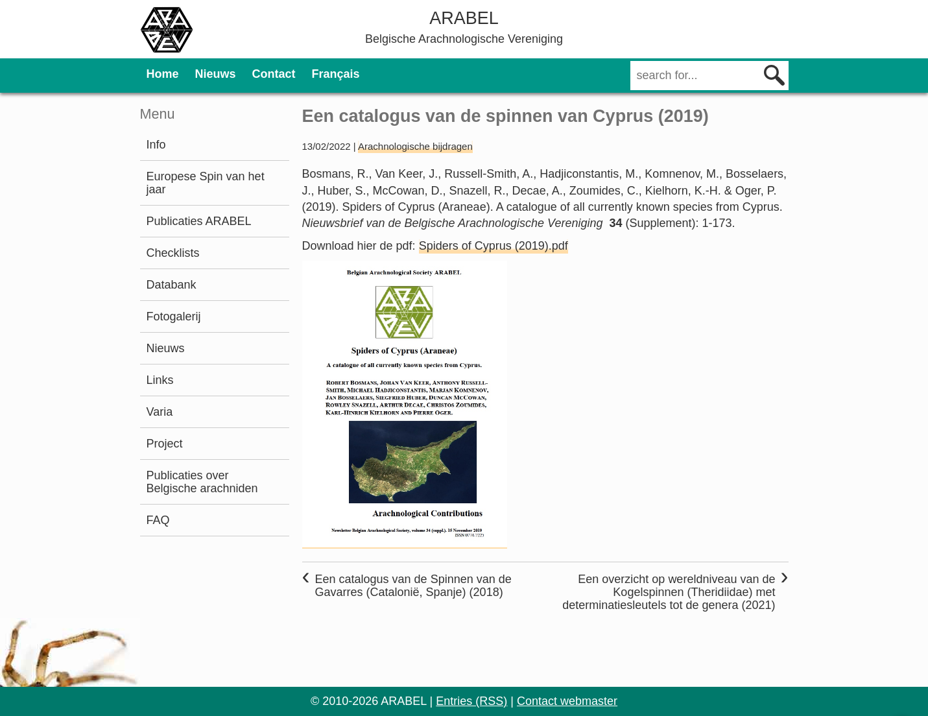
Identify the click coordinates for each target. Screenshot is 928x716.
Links (160, 380)
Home (163, 73)
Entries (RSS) (471, 701)
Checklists (173, 252)
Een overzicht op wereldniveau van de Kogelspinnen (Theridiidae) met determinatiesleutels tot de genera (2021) (668, 592)
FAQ (158, 520)
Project (165, 443)
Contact (274, 73)
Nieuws (215, 73)
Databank (171, 284)
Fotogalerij (174, 316)
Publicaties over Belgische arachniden (202, 482)
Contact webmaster (567, 701)
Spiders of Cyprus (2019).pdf (493, 245)
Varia (160, 411)
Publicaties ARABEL (199, 221)
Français (336, 73)
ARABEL (464, 18)
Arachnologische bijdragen (415, 146)
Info (156, 144)
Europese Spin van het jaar (206, 183)
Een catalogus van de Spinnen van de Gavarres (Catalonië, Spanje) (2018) (413, 586)
